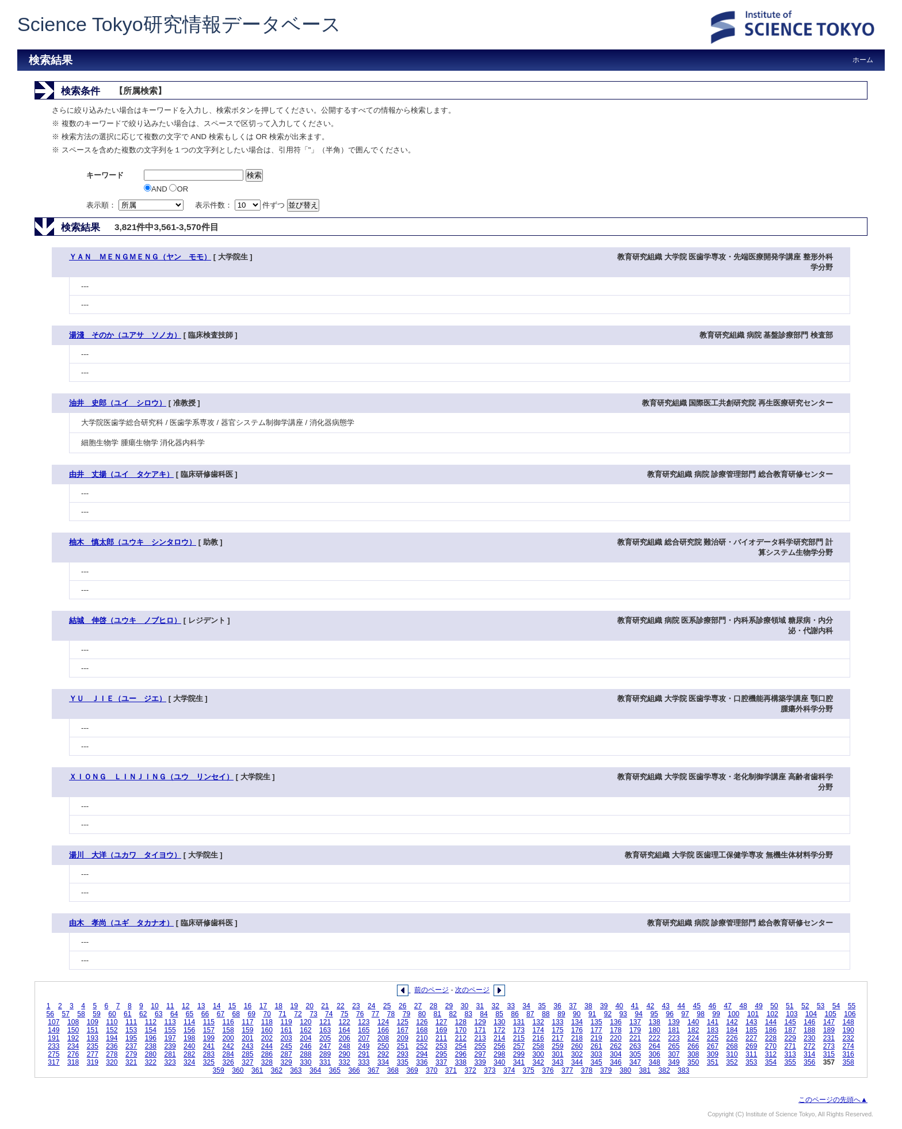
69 (251, 1014)
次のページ (472, 990)
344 (577, 1062)
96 (670, 1014)
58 (81, 1014)
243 (247, 1046)
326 (228, 1062)
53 (821, 1006)
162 (305, 1030)
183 (712, 1030)
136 (615, 1022)
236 (111, 1046)
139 (673, 1022)
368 (393, 1070)
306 (654, 1054)
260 (577, 1046)
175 (557, 1030)
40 (620, 1006)
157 (209, 1030)
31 (480, 1006)
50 (774, 1006)
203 (286, 1038)
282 (189, 1054)
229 (790, 1038)
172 (499, 1030)
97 (685, 1014)
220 (615, 1038)
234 (73, 1046)
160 (267, 1030)
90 (577, 1014)
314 (809, 1054)
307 (673, 1054)
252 (421, 1046)
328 (267, 1062)
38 (588, 1006)
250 (383, 1046)
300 (538, 1054)
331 (325, 1062)
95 (654, 1014)
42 (651, 1006)
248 (344, 1046)
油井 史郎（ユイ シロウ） (117, 403)
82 (453, 1014)
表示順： (135, 205)
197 (169, 1038)
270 (771, 1046)
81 (438, 1014)
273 (829, 1046)
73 (313, 1014)
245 (286, 1046)
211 (441, 1038)
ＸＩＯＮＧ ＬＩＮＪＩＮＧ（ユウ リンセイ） (151, 776)
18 (279, 1006)
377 (567, 1070)
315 (829, 1054)
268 (731, 1046)
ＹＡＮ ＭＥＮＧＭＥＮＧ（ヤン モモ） (140, 256)
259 (557, 1046)
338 (461, 1062)
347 (635, 1062)
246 (305, 1046)
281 (169, 1054)
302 (577, 1054)
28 (434, 1006)
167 (402, 1030)
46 (712, 1006)
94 (639, 1014)
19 (294, 1006)
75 (345, 1014)
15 (232, 1006)
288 (305, 1054)
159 (247, 1030)
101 (753, 1014)
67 (221, 1014)
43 (666, 1006)
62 (143, 1014)
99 (716, 1014)
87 (530, 1014)
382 (664, 1070)
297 (480, 1054)
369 (412, 1070)
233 (53, 1046)
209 (402, 1038)
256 (499, 1046)
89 (561, 1014)
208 (383, 1038)
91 (592, 1014)
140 (693, 1022)
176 (577, 1030)
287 (286, 1054)
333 (363, 1062)
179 (635, 1030)
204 (305, 1038)
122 (344, 1022)
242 (228, 1046)
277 (92, 1054)
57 (66, 1014)
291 (363, 1054)
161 (286, 1030)
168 (421, 1030)
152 (111, 1030)
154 (150, 1030)
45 (697, 1006)
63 (159, 1014)
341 (519, 1062)
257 (519, 1046)
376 (547, 1070)
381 (645, 1070)
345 (596, 1062)
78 (391, 1014)
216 (538, 1038)
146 (809, 1022)
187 (790, 1030)
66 (205, 1014)
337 (441, 1062)
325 (209, 1062)
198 (189, 1038)
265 (673, 1046)
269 (751, 1046)
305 (635, 1054)
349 (673, 1062)
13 (201, 1006)
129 (480, 1022)
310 (731, 1054)
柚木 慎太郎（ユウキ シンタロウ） (132, 542)
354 (771, 1062)
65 (190, 1014)
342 (538, 1062)
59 (97, 1014)
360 (237, 1070)
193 (92, 1038)
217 (557, 1038)
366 (354, 1070)
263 (635, 1046)
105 (830, 1014)
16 (248, 1006)
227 (751, 1038)
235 (92, 1046)
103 (791, 1014)
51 (790, 1006)
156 (189, 1030)
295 (441, 1054)
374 (509, 1070)
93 (624, 1014)
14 (217, 1006)
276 (73, 1054)
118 (267, 1022)
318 (73, 1062)
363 (295, 1070)
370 (431, 1070)
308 (693, 1054)
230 (809, 1038)
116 (228, 1022)
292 (383, 1054)
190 (848, 1030)
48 (743, 1006)
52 (805, 1006)
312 (771, 1054)
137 (635, 1022)
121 (325, 1022)
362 (276, 1070)
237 (131, 1046)
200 (228, 1038)
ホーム (863, 60)
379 (605, 1070)
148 (848, 1022)
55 (852, 1006)
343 (557, 1062)
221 (635, 1038)
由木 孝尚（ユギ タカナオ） (121, 922)
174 (538, 1030)
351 (712, 1062)
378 (587, 1070)
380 (625, 1070)
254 (461, 1046)
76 (360, 1014)
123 (363, 1022)
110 (111, 1022)
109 (92, 1022)
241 (209, 1046)
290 (344, 1054)
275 (53, 1054)
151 (92, 1030)
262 (615, 1046)
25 (387, 1006)
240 (189, 1046)
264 (654, 1046)
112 (150, 1022)
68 (236, 1014)
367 (373, 1070)
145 (790, 1022)
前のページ (431, 990)
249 (363, 1046)
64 (174, 1014)
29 (449, 1006)
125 (402, 1022)
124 (383, 1022)
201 (247, 1038)
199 (209, 1038)
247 (325, 1046)
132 (538, 1022)
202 (267, 1038)
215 (519, 1038)
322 (150, 1062)
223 (673, 1038)
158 (228, 1030)
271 (790, 1046)
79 (407, 1014)
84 (484, 1014)
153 (131, 1030)
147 (829, 1022)
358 (848, 1062)
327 (247, 1062)
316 (848, 1054)
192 (73, 1038)
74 (329, 1014)
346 (615, 1062)
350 (693, 1062)
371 (451, 1070)
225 (712, 1038)
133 (557, 1022)
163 (325, 1030)
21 (325, 1006)
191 (53, 1038)
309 (712, 1054)
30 (465, 1006)
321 (131, 1062)
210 (421, 1038)
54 (836, 1006)
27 (418, 1006)
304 (615, 1054)
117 (247, 1022)
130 (499, 1022)
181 (673, 1030)
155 (169, 1030)
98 (701, 1014)
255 (480, 1046)
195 (131, 1038)
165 (363, 1030)
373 (489, 1070)
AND (156, 189)
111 (131, 1022)
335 (402, 1062)
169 (441, 1030)
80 (422, 1014)
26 (403, 1006)
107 (53, 1022)
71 (282, 1014)
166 (383, 1030)
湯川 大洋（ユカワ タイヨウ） (125, 855)
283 (209, 1054)
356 (809, 1062)
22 (341, 1006)
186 (771, 1030)
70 (267, 1014)
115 (209, 1022)
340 (499, 1062)
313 (790, 1054)
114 (189, 1022)
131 (519, 1022)
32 (495, 1006)
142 (731, 1022)
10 (155, 1006)
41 (635, 1006)
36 (557, 1006)
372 (470, 1070)
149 (53, 1030)
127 (441, 1022)
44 (682, 1006)
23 (356, 1006)
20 (309, 1006)
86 (515, 1014)
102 (772, 1014)
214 (499, 1038)
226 (731, 1038)
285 (247, 1054)
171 (480, 1030)
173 (519, 1030)
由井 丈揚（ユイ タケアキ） (121, 474)
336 (421, 1062)
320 (111, 1062)
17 (263, 1006)
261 (596, 1046)
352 (731, 1062)
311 (751, 1054)
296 (461, 1054)
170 (461, 1030)
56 (51, 1014)
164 (344, 1030)
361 (257, 1070)
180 (654, 1030)
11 (170, 1006)
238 (150, 1046)
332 (344, 1062)
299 (519, 1054)
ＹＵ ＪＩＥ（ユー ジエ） (117, 698)
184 (731, 1030)
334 (383, 1062)
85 (499, 1014)
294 (421, 1054)
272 (809, 1046)
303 (596, 1054)
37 (573, 1006)
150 (73, 1030)
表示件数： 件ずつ (241, 205)
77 (376, 1014)
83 (468, 1014)
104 (811, 1014)
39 (604, 1006)
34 (526, 1006)
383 (683, 1070)
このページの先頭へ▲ (832, 1100)
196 (150, 1038)
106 (849, 1014)
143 (751, 1022)
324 (189, 1062)
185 (751, 1030)
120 (305, 1022)
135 (596, 1022)
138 (654, 1022)
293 (402, 1054)
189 (829, 1030)
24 (372, 1006)
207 (363, 1038)
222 (654, 1038)
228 (771, 1038)
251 (402, 1046)
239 (169, 1046)
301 (557, 1054)
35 (542, 1006)
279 (131, 1054)
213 (480, 1038)
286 (267, 1054)
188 (809, 1030)
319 (92, 1062)
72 (298, 1014)
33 (511, 1006)
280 (150, 1054)
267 (712, 1046)
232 (848, 1038)
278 (111, 1054)
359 (218, 1070)
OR (178, 189)
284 (228, 1054)
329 (286, 1062)
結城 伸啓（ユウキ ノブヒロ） (125, 620)
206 (344, 1038)
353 (751, 1062)
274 (848, 1046)
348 (654, 1062)
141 (712, 1022)
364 (315, 1070)
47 (728, 1006)
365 (335, 1070)
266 (693, 1046)
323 (169, 1062)
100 (733, 1014)
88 (546, 1014)
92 (608, 1014)
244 (267, 1046)
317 (53, 1062)
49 (759, 1006)
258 (538, 1046)
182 (693, 1030)
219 (596, 1038)
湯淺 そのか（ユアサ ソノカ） (125, 335)
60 (112, 1014)
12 (186, 1006)
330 (305, 1062)
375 (528, 1070)
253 (441, 1046)
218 (577, 1038)
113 (169, 1022)
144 (771, 1022)
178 (615, 1030)
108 (73, 1022)
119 (286, 1022)
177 (596, 1030)
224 (693, 1038)
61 (128, 1014)
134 (577, 1022)
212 (461, 1038)
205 (325, 1038)
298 (499, 1054)
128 (461, 1022)
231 (829, 1038)
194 (111, 1038)
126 (421, 1022)
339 (480, 1062)
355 (790, 1062)
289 (325, 1054)
